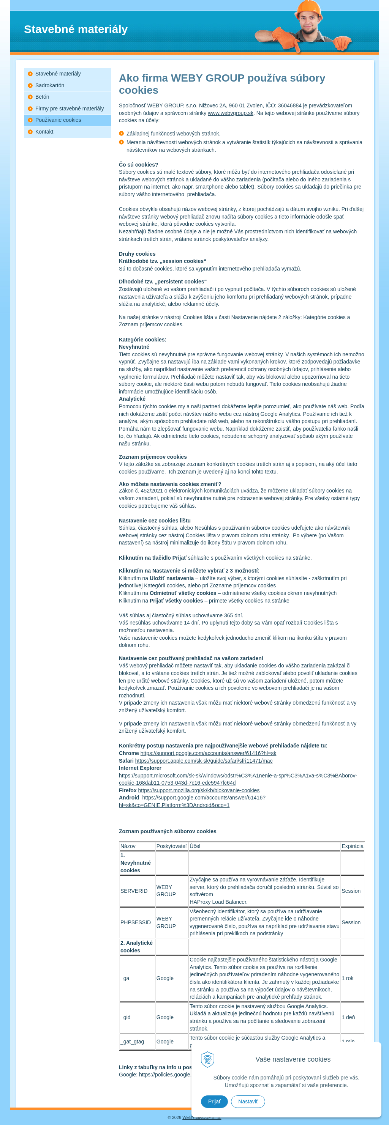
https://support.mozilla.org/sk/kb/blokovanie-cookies (199, 790)
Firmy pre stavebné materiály (69, 108)
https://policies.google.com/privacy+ (181, 1075)
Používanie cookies (58, 120)
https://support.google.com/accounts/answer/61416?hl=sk (209, 753)
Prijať (214, 1101)
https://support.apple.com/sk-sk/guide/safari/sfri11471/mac (204, 761)
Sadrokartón (49, 85)
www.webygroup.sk (230, 113)
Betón (42, 97)
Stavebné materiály (58, 74)
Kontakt (44, 132)
